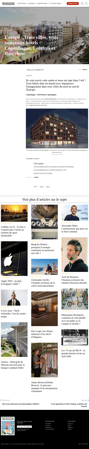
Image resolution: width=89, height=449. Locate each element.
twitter (69, 425)
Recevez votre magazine (24, 426)
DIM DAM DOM (84, 444)
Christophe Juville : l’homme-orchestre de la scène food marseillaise (43, 283)
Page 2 (42, 186)
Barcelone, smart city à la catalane (43, 173)
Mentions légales (4, 444)
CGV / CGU (11, 444)
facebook (70, 423)
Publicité (28, 444)
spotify (69, 429)
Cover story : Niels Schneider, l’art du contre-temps (13, 313)
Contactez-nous (34, 444)
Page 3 (48, 186)
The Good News (55, 3)
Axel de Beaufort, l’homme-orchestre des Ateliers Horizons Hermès (74, 280)
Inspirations (42, 3)
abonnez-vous (72, 3)
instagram (70, 427)
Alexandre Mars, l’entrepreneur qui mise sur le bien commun (74, 228)
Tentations (21, 3)
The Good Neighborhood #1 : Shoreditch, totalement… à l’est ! (50, 170)
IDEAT (79, 444)
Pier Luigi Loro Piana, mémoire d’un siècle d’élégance (42, 334)
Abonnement (41, 444)
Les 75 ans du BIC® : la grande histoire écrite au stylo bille (73, 353)
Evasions (31, 3)
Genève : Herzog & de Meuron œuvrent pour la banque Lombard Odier (13, 365)
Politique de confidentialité (20, 444)
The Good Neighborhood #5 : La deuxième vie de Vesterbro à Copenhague (54, 166)
